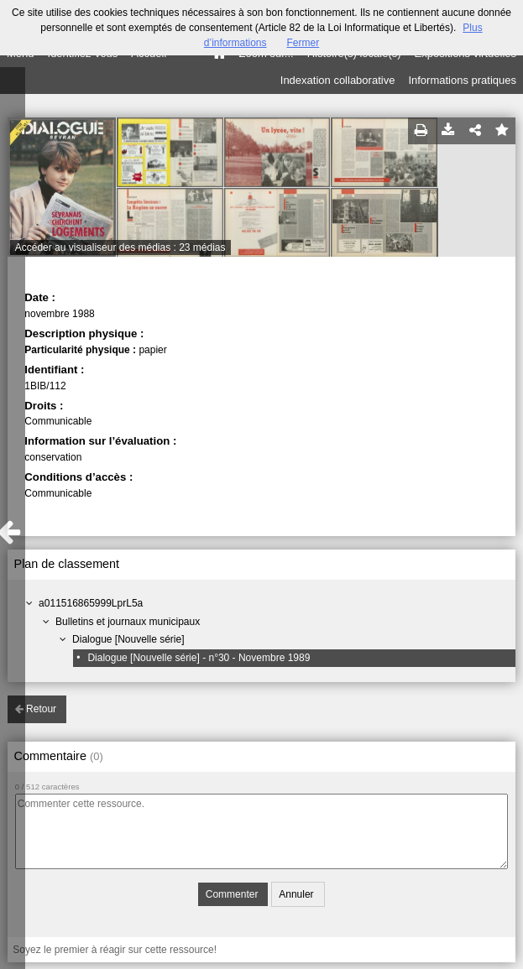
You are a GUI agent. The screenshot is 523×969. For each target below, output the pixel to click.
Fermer (303, 43)
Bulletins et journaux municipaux (127, 622)
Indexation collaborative (337, 80)
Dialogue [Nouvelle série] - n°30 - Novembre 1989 (198, 658)
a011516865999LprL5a (91, 603)
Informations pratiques (462, 80)
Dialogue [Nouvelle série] (128, 639)
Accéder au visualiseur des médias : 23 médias (120, 247)
